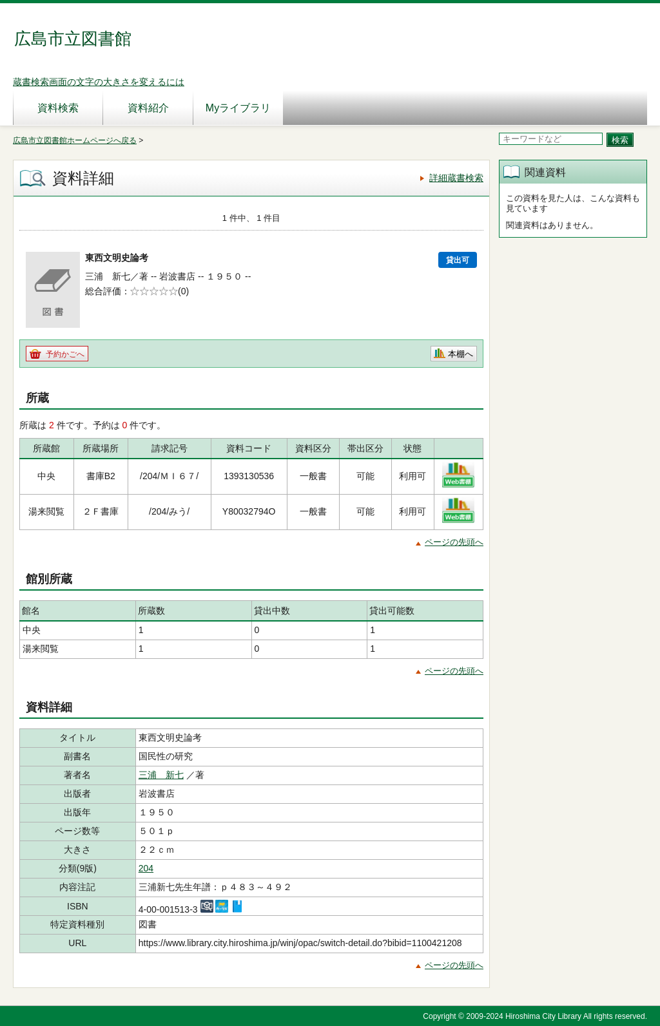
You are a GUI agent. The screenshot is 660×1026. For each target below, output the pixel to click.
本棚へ (460, 354)
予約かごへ (65, 354)
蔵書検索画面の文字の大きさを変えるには (98, 82)
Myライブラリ (238, 107)
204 (146, 868)
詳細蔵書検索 (456, 178)
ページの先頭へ (454, 542)
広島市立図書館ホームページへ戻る (75, 140)
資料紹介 (148, 107)
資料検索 (58, 107)
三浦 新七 (161, 775)
